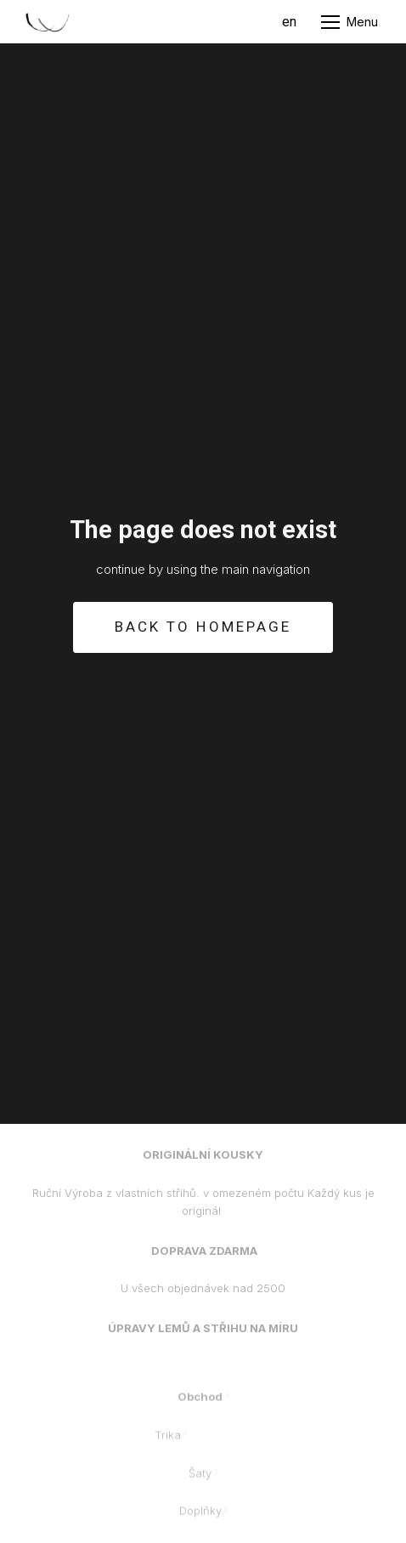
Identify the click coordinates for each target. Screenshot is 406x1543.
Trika (168, 1442)
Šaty (200, 1480)
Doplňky (200, 1518)
